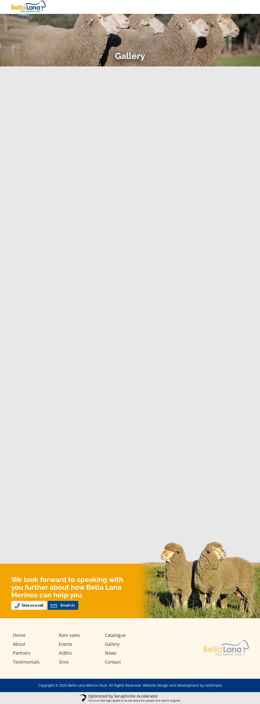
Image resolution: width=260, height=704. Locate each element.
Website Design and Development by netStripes (182, 685)
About (19, 644)
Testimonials (26, 662)
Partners (21, 653)
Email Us (67, 605)
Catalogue (115, 635)
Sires (64, 662)
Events (65, 644)
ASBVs (65, 653)
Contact (113, 662)
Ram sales (69, 635)
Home (19, 635)
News (110, 653)
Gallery (112, 644)
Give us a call (32, 605)
